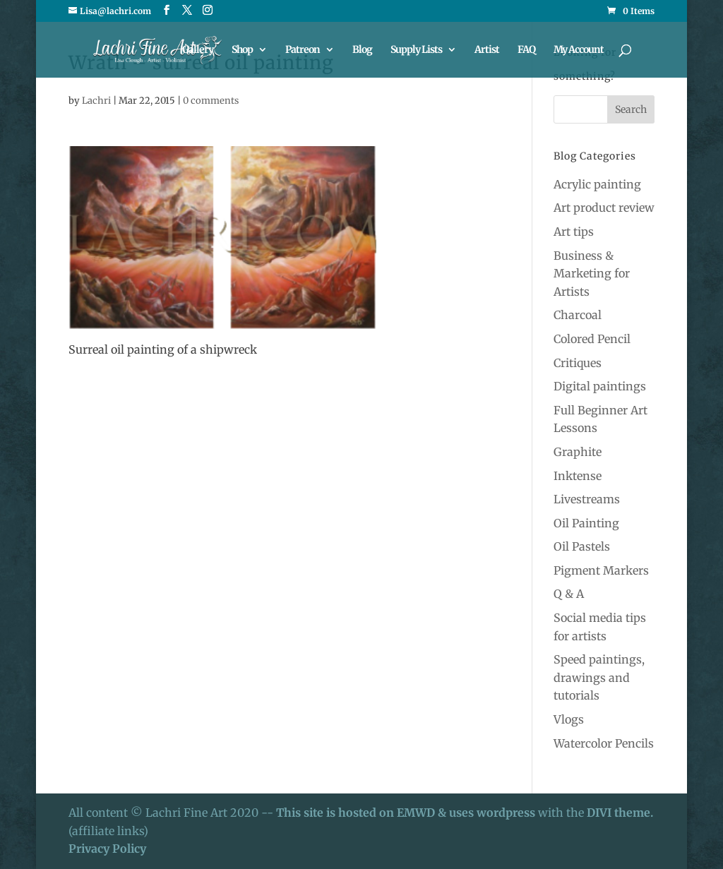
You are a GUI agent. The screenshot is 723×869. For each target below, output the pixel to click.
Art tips (574, 231)
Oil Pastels (582, 546)
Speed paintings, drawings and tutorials (599, 677)
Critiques (578, 363)
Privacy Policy (107, 848)
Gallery (197, 50)
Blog (362, 50)
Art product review (604, 207)
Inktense (578, 476)
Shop (242, 50)
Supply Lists (416, 50)
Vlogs (569, 719)
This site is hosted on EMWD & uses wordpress (405, 812)
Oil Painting (586, 523)
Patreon (302, 50)
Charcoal (578, 315)
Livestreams (587, 499)
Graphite (578, 452)
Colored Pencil (592, 339)
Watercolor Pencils (604, 743)
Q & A (569, 594)
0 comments (211, 101)
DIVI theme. (620, 812)
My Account (579, 50)
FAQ (526, 50)
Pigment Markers (601, 570)
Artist (486, 50)
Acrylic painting (597, 184)
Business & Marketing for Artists (592, 273)
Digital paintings (600, 386)
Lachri (96, 101)
